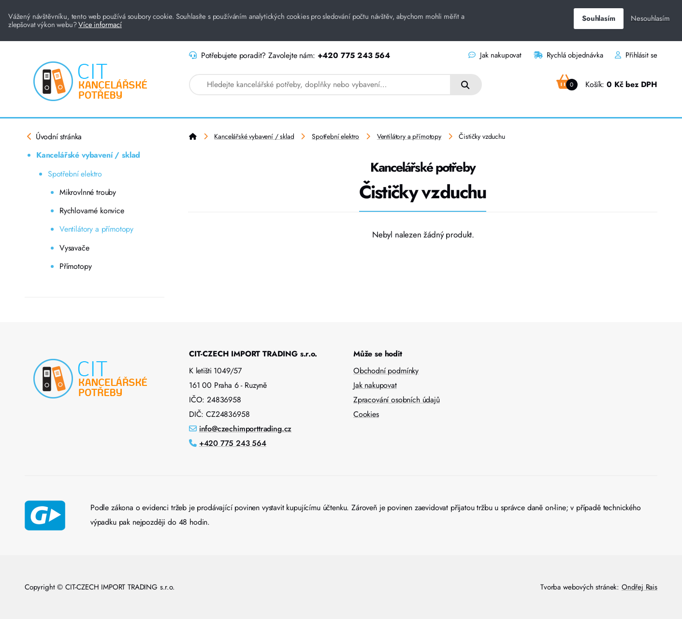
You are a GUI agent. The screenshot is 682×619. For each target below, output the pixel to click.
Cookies (366, 414)
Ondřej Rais (639, 587)
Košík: (606, 84)
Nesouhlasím (650, 18)
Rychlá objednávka (568, 55)
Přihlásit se (636, 55)
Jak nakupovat (494, 55)
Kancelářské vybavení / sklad (88, 155)
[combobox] (320, 84)
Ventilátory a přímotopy (96, 229)
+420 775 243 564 (354, 55)
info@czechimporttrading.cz (245, 428)
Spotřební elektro (75, 173)
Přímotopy (75, 266)
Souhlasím (598, 18)
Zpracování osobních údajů (396, 399)
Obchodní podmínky (386, 370)
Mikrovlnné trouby (87, 192)
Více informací (100, 24)
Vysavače (74, 247)
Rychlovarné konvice (91, 210)
